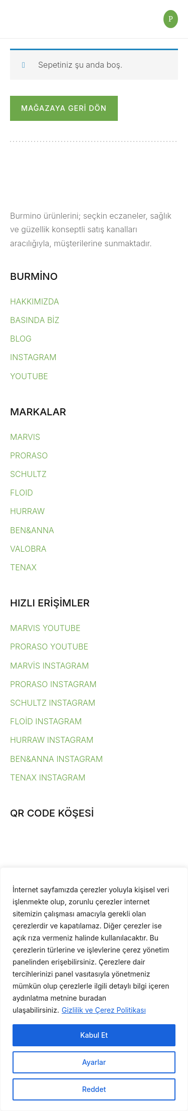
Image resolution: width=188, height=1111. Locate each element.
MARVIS (25, 437)
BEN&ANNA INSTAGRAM (56, 759)
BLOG (21, 339)
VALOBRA (28, 549)
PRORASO (29, 455)
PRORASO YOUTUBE (49, 647)
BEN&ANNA (32, 530)
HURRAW (27, 511)
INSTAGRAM (33, 357)
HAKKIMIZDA (34, 301)
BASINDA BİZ (34, 320)
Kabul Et (94, 1035)
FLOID (21, 493)
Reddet (94, 1089)
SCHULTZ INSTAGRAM (52, 703)
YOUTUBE (29, 376)
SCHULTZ (28, 474)
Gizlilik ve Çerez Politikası (104, 1010)
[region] (94, 989)
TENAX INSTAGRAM (47, 777)
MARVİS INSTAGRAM (49, 666)
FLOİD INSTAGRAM (46, 721)
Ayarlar (94, 1062)
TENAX (23, 567)
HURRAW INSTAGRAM (52, 740)
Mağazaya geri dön (64, 108)
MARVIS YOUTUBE (45, 628)
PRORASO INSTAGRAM (53, 684)
